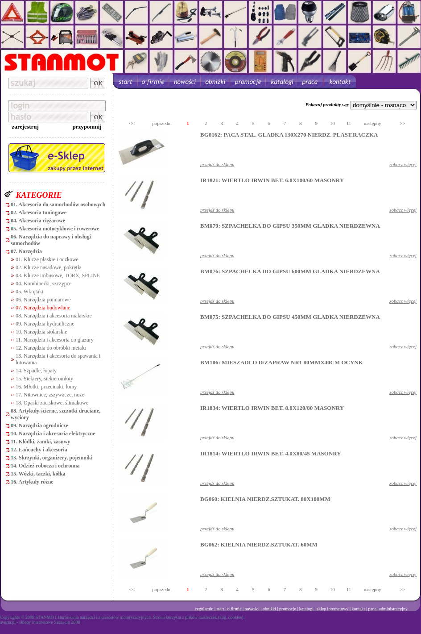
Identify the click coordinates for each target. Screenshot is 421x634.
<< (132, 123)
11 (349, 123)
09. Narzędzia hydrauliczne (45, 324)
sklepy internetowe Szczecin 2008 (49, 622)
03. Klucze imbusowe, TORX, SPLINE (58, 275)
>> (402, 123)
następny (372, 123)
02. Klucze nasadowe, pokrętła (49, 267)
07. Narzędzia (26, 251)
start (220, 608)
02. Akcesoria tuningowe (38, 212)
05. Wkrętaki (29, 291)
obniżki (269, 608)
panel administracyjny (388, 608)
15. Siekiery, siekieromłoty (44, 378)
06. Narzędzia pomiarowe (43, 299)
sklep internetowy (332, 608)
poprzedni (162, 123)
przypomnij (87, 126)
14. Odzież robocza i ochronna (45, 466)
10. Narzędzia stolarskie (41, 332)
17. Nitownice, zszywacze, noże (50, 395)
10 (332, 123)
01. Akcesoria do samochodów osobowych (58, 204)
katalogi (306, 608)
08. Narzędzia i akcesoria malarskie (54, 316)
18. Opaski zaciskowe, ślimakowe (52, 403)
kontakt (358, 608)
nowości (252, 608)
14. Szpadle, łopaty (36, 370)
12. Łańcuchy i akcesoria (39, 449)
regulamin (204, 608)
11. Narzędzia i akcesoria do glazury (55, 340)
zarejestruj (25, 126)
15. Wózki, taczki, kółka (38, 474)
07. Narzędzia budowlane (43, 307)
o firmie (234, 608)
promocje (287, 608)
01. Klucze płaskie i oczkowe (47, 259)
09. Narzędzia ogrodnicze (39, 425)
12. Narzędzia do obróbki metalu (51, 348)
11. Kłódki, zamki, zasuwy (40, 441)
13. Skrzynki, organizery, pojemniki (51, 458)
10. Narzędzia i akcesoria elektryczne (53, 433)
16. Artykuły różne (32, 482)
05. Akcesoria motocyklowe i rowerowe (55, 228)
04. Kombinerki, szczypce (43, 283)
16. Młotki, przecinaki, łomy (46, 387)
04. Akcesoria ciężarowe (38, 220)
